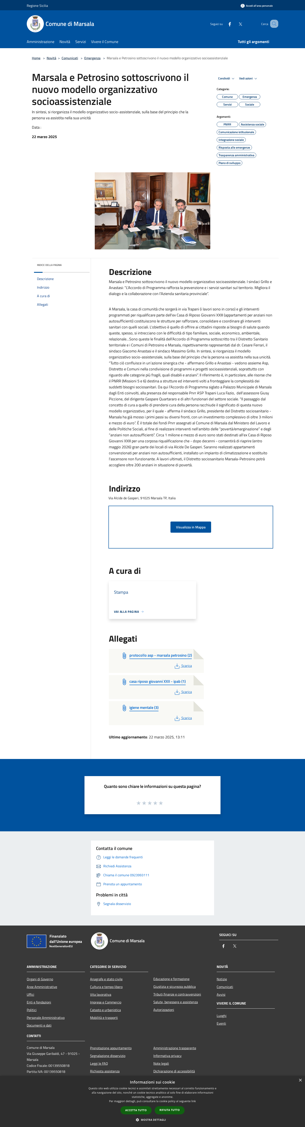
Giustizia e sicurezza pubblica (174, 986)
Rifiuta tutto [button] (170, 1110)
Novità (51, 58)
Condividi (227, 78)
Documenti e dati (39, 1025)
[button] (152, 1120)
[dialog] (152, 1101)
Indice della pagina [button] (49, 265)
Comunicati (70, 58)
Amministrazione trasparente (174, 1048)
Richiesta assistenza (105, 1071)
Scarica (183, 665)
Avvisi (221, 994)
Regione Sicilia (37, 5)
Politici (32, 1009)
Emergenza (92, 58)
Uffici (30, 994)
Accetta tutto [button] (136, 1110)
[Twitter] (235, 24)
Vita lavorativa (100, 994)
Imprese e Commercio (105, 1002)
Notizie (222, 979)
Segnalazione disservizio (107, 1055)
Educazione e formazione (171, 978)
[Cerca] (273, 24)
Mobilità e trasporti (104, 1017)
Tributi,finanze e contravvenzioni (177, 994)
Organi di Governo (40, 979)
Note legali (161, 1063)
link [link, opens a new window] (193, 1101)
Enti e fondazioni (39, 1002)
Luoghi (222, 1015)
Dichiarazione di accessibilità (174, 1071)
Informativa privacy (167, 1055)
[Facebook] (224, 24)
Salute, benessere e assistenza (175, 1002)
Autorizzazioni (163, 1009)
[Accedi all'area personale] (256, 6)
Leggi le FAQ (99, 1063)
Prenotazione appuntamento (111, 1048)
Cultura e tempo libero (106, 986)
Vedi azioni (248, 78)
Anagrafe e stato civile (106, 979)
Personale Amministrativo (46, 1017)
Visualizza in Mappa (191, 527)
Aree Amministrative (42, 986)
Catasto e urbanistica (105, 1009)
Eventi (221, 1023)
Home (36, 58)
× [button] (300, 1080)
